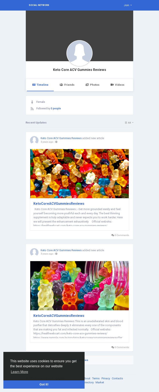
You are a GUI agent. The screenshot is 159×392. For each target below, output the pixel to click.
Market (100, 382)
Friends (67, 84)
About (87, 378)
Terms (96, 378)
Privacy (106, 378)
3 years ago (47, 142)
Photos (92, 84)
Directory (88, 382)
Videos (117, 84)
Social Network (39, 5)
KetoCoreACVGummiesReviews (58, 204)
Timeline (40, 84)
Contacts (117, 378)
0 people (56, 108)
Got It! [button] (44, 384)
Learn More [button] (19, 372)
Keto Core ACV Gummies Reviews (79, 70)
